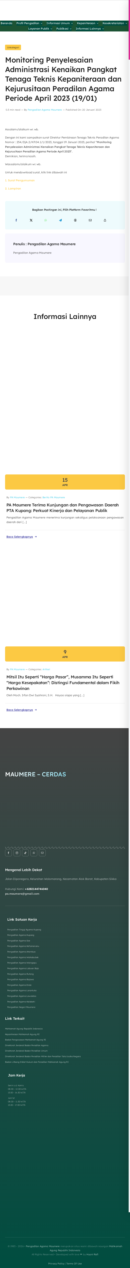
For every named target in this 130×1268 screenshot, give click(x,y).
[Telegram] (60, 220)
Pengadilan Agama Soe (18, 940)
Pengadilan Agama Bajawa (20, 979)
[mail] (42, 852)
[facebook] (8, 852)
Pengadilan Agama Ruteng (20, 974)
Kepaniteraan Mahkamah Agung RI (22, 1034)
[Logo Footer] (56, 735)
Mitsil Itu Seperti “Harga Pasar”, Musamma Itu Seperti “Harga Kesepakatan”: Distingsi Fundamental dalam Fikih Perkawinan (63, 682)
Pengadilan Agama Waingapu (22, 962)
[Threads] (75, 220)
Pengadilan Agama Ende (19, 985)
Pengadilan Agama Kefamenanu (23, 946)
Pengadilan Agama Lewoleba (21, 996)
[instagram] (17, 852)
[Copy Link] (105, 220)
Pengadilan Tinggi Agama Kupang (24, 929)
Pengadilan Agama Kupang (20, 935)
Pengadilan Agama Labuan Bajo (23, 968)
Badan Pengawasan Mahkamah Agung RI (25, 1039)
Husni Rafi (92, 1254)
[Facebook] (16, 220)
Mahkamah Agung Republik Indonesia (23, 1028)
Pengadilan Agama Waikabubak (22, 957)
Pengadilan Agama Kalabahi (21, 1001)
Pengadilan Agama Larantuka (21, 990)
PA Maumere (17, 497)
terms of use (74, 1263)
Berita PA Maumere (53, 497)
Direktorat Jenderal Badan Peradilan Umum (26, 1050)
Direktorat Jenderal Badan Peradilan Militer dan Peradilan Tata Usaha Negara (43, 1056)
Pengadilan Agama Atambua (21, 951)
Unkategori (13, 47)
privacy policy (56, 1263)
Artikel (46, 669)
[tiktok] (25, 852)
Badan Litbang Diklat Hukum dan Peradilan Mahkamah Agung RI (37, 1062)
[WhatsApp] (46, 220)
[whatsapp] (33, 852)
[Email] (90, 220)
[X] (31, 220)
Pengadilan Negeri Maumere (21, 1007)
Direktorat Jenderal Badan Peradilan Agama (26, 1045)
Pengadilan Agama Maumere (45, 109)
